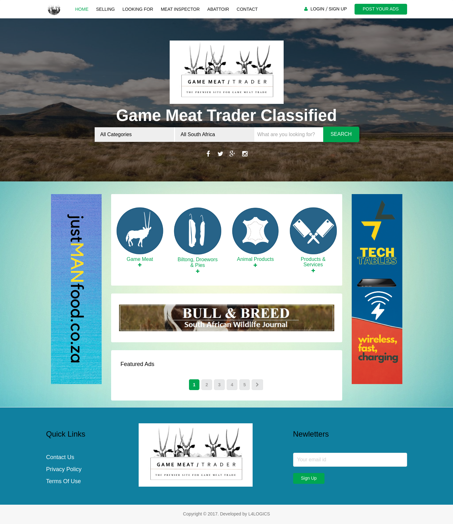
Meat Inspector (180, 9)
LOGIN (317, 8)
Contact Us (60, 457)
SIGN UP (338, 8)
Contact (247, 9)
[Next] (257, 384)
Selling (105, 9)
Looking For (138, 9)
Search (341, 134)
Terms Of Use (63, 481)
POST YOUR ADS (381, 8)
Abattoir (218, 9)
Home (82, 9)
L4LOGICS (259, 513)
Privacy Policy (64, 469)
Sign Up (309, 478)
